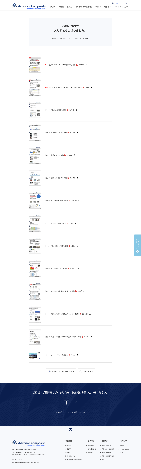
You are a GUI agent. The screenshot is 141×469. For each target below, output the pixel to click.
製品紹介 (70, 7)
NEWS (122, 445)
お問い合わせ (108, 7)
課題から (90, 452)
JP (121, 3)
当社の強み (91, 445)
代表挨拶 (68, 445)
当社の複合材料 (106, 445)
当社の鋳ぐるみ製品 (108, 449)
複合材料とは (92, 449)
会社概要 (68, 449)
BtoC (103, 459)
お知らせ (98, 7)
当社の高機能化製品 (108, 456)
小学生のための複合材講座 (84, 7)
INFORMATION (124, 449)
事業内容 (61, 7)
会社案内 (52, 7)
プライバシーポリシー (18, 459)
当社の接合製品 (106, 452)
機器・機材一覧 (70, 456)
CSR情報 (67, 452)
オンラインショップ (121, 7)
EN (117, 3)
